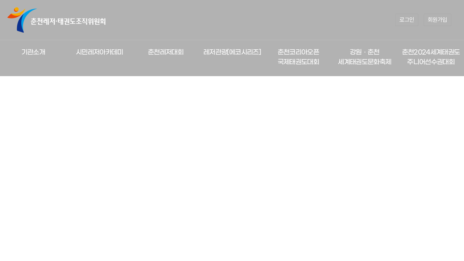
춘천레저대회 (165, 52)
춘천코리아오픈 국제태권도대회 (298, 57)
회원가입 (437, 19)
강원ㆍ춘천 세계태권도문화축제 (364, 57)
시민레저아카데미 (99, 52)
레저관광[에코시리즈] (232, 52)
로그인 (406, 19)
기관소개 (33, 52)
